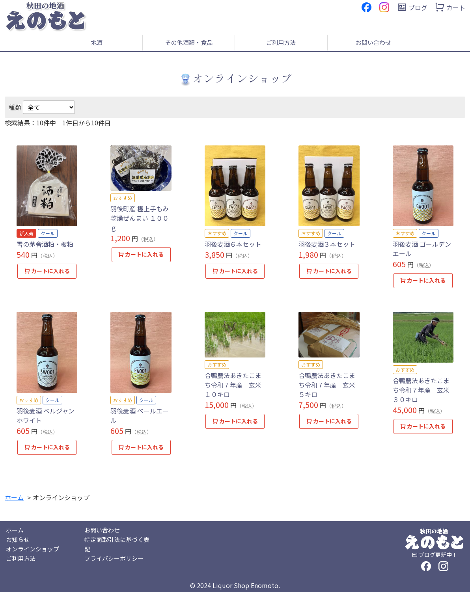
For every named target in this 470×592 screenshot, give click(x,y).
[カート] (450, 7)
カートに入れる (47, 271)
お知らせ (18, 539)
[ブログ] (412, 7)
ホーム (15, 530)
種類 (15, 107)
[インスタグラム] (384, 6)
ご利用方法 (281, 42)
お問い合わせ (373, 42)
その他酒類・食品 (189, 42)
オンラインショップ (32, 549)
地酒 (97, 42)
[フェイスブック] (366, 6)
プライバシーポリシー (114, 558)
